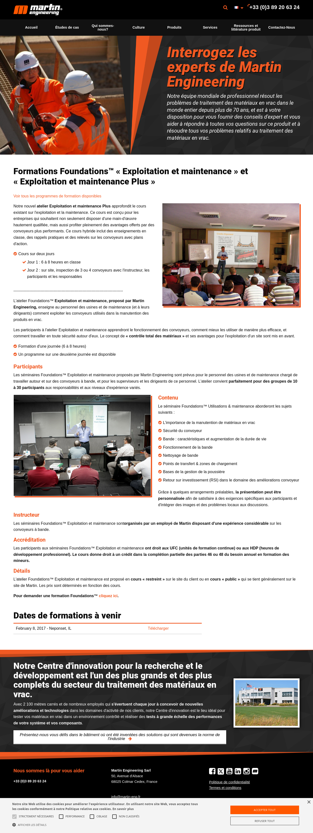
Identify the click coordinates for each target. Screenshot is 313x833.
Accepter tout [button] (265, 810)
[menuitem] (37, 9)
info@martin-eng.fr (125, 797)
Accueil (31, 27)
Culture (139, 27)
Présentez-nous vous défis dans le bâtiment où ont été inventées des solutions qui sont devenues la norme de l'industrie (120, 736)
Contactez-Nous (281, 27)
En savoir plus (123, 809)
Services (210, 27)
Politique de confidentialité (229, 782)
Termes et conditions (225, 788)
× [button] (309, 802)
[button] (106, 824)
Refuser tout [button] (265, 821)
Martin (37, 9)
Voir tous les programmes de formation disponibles (57, 196)
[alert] (156, 815)
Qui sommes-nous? (103, 27)
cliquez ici (108, 596)
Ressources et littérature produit (246, 27)
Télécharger (158, 628)
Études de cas (67, 27)
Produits (174, 27)
